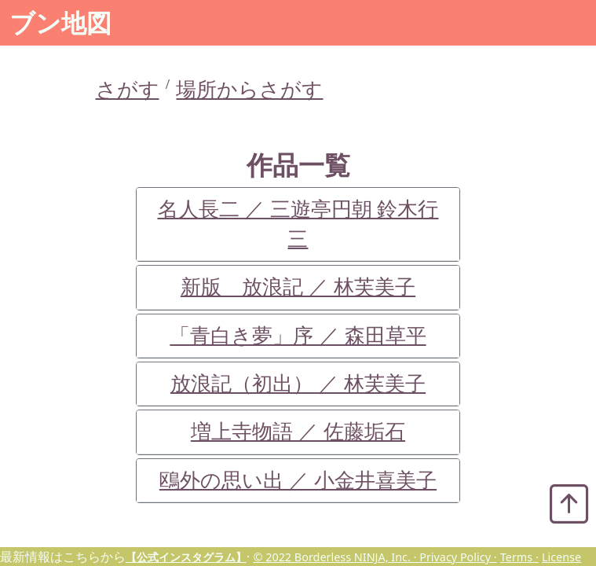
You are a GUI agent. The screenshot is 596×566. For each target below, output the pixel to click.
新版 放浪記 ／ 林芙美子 (298, 286)
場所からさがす (249, 89)
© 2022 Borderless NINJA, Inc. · (336, 556)
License (561, 556)
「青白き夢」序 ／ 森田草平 (298, 335)
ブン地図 (60, 22)
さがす (127, 89)
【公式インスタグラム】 (186, 556)
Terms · (519, 556)
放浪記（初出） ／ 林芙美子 (298, 383)
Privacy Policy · (457, 556)
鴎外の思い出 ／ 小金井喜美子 (298, 480)
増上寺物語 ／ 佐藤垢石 (298, 431)
